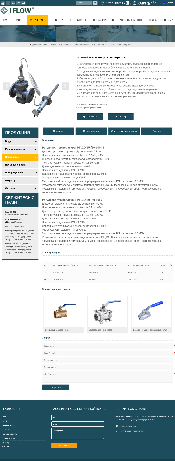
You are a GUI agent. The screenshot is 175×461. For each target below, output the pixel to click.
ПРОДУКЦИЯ (56, 44)
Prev (6, 86)
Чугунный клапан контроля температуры (114, 44)
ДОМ (45, 44)
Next (65, 86)
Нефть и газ (69, 44)
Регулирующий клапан (85, 44)
